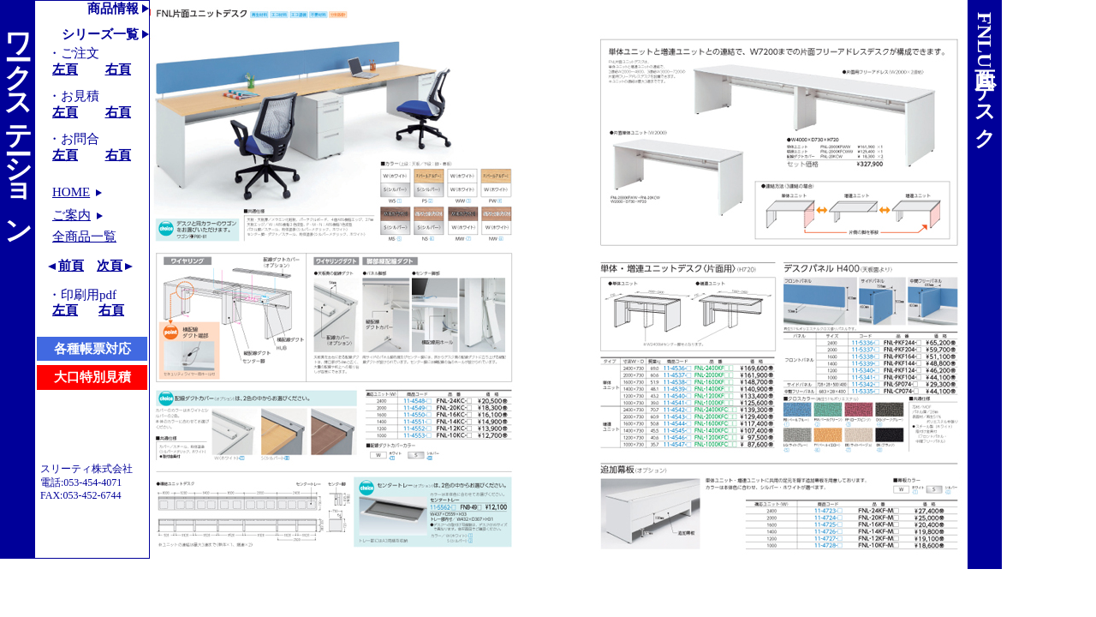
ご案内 (71, 215)
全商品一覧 (84, 236)
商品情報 (113, 8)
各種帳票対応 (92, 349)
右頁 (118, 69)
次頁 (109, 266)
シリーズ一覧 (100, 34)
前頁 (71, 266)
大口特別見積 (92, 377)
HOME (71, 192)
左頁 (65, 69)
